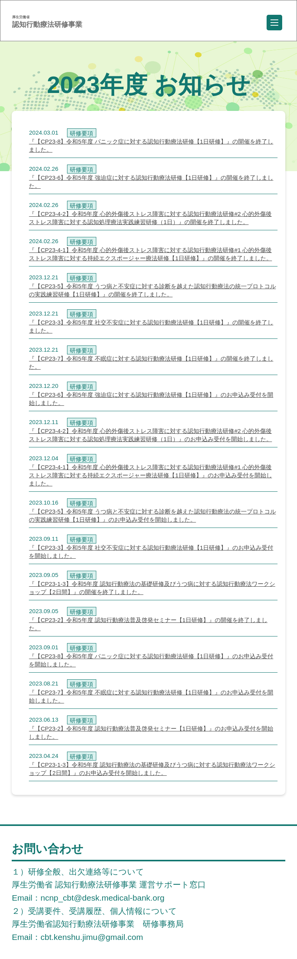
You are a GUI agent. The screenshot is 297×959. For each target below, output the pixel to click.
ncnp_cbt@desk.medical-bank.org (102, 897)
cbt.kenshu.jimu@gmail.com (92, 937)
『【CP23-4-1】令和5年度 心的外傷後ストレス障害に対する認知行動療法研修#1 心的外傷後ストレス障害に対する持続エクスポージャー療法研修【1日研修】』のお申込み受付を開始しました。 (150, 475)
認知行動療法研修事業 (47, 21)
